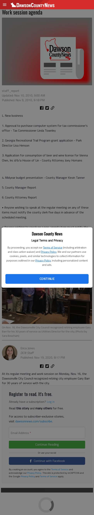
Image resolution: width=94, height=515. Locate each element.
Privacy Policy (48, 252)
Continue (47, 278)
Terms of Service (52, 247)
